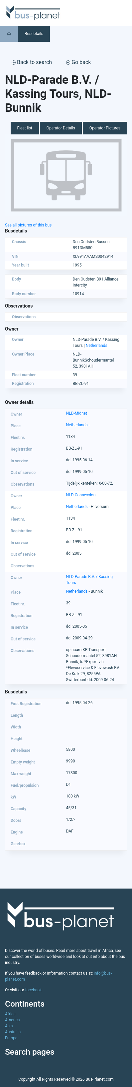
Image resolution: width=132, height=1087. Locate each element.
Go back (78, 62)
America (12, 1020)
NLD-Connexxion (81, 495)
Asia (9, 1026)
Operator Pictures (104, 128)
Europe (11, 1038)
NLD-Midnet (76, 413)
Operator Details (61, 128)
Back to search (32, 62)
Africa (10, 1014)
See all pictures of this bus (28, 225)
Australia (13, 1032)
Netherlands (96, 345)
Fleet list (24, 128)
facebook (33, 990)
